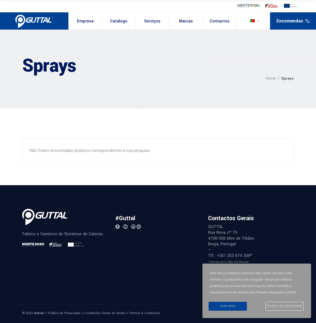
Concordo (228, 306)
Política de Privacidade (64, 313)
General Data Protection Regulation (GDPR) (267, 292)
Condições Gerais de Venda (105, 313)
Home (271, 78)
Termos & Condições (144, 313)
